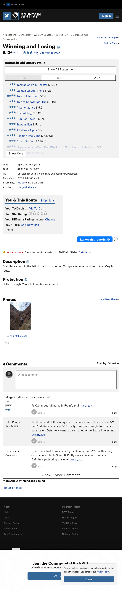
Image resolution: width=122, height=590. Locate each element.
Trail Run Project (70, 523)
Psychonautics (26, 107)
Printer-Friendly (12, 487)
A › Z (97, 77)
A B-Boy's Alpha (27, 130)
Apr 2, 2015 (87, 405)
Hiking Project (69, 517)
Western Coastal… (43, 34)
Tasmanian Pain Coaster (32, 84)
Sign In (106, 15)
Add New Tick (30, 224)
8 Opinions (47, 200)
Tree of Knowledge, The (31, 102)
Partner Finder (11, 523)
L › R (23, 77)
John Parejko (13, 422)
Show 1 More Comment (61, 475)
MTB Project (68, 512)
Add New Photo (109, 299)
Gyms (7, 517)
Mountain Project (71, 506)
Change (50, 219)
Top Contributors (13, 534)
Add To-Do (35, 208)
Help (6, 512)
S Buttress (76, 34)
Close (88, 579)
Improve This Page (108, 37)
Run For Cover (26, 118)
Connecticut (25, 34)
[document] (89, 574)
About (7, 506)
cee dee (21, 182)
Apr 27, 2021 (76, 459)
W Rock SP (62, 34)
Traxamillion (24, 124)
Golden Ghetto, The (29, 90)
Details (84, 252)
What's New (10, 528)
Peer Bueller (13, 451)
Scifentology (25, 113)
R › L (60, 77)
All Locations (9, 34)
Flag (114, 412)
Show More (16, 153)
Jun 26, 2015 (38, 434)
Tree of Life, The (27, 96)
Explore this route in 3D (95, 239)
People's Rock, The (28, 135)
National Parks (70, 534)
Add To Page (111, 42)
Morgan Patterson (26, 187)
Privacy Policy (103, 572)
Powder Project (70, 528)
